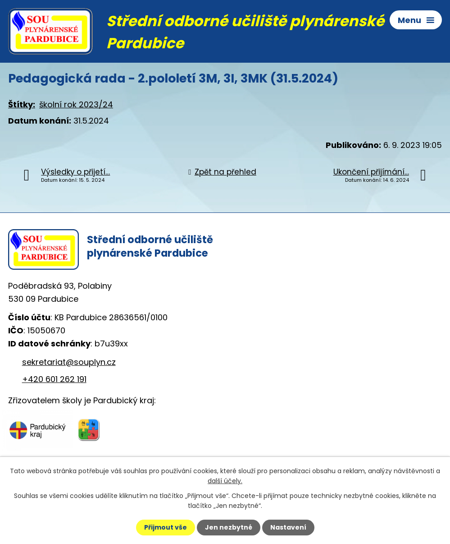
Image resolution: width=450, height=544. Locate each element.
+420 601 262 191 (54, 379)
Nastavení (288, 527)
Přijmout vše (165, 527)
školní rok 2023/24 (76, 104)
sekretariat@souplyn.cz (69, 362)
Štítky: (21, 104)
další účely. (225, 480)
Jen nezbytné (228, 527)
